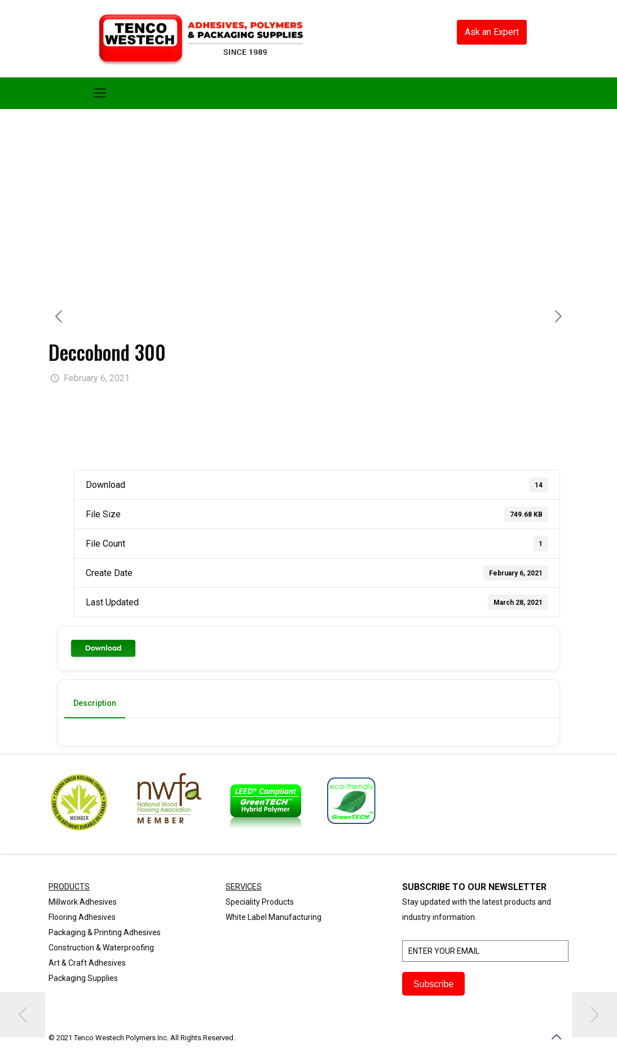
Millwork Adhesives (83, 901)
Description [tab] (94, 703)
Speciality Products (260, 901)
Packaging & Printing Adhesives (105, 932)
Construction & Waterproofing (101, 947)
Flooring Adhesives (82, 917)
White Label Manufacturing (273, 917)
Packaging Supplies (83, 978)
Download (103, 648)
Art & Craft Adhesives (87, 962)
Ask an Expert (492, 32)
